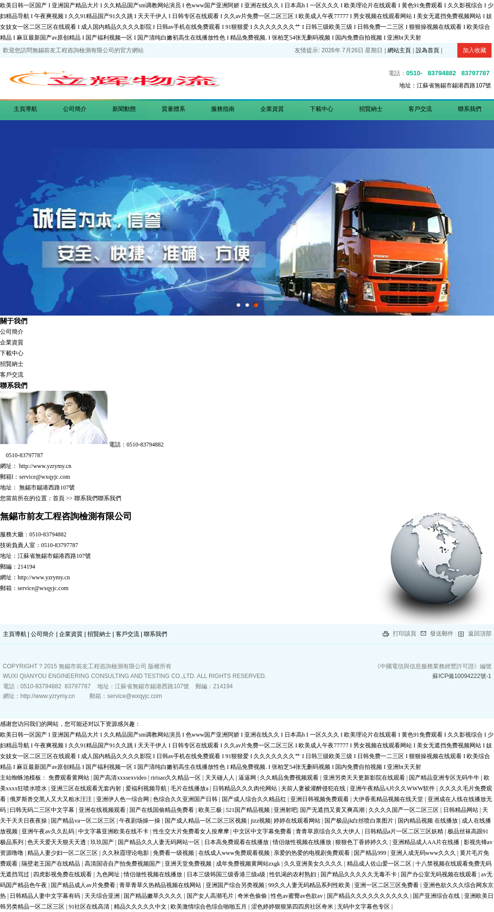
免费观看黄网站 (69, 777)
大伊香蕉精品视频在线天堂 (389, 799)
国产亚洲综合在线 (437, 895)
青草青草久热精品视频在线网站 (161, 885)
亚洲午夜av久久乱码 (48, 831)
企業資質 (272, 109)
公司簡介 (74, 109)
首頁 (59, 498)
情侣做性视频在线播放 (303, 842)
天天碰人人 (220, 777)
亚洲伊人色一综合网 (123, 799)
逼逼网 (248, 777)
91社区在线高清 (89, 906)
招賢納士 (371, 109)
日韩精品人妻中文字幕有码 (46, 895)
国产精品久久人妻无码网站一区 (159, 842)
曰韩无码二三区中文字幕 (43, 809)
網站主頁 (399, 50)
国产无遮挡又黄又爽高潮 (333, 809)
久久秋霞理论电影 (126, 852)
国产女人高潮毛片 (211, 895)
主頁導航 (25, 109)
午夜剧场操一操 (140, 820)
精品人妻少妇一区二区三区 (63, 852)
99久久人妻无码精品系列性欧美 (310, 885)
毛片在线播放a (190, 788)
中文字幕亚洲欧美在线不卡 (114, 831)
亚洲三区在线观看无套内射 (87, 788)
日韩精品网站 (461, 809)
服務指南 (223, 109)
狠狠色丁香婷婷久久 (362, 842)
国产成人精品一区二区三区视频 (206, 820)
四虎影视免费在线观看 (63, 874)
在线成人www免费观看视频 (234, 852)
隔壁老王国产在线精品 (51, 863)
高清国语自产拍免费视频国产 (123, 863)
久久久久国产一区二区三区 (404, 809)
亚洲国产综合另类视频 (236, 885)
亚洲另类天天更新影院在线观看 (365, 777)
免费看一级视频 (174, 852)
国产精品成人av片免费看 (83, 885)
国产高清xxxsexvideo (120, 777)
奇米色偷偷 (252, 895)
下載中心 (321, 109)
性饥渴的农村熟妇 (293, 874)
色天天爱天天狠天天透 (57, 842)
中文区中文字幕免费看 (263, 831)
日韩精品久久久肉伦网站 (246, 788)
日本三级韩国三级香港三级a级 (227, 874)
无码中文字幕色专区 (364, 906)
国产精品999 (370, 852)
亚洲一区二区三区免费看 (387, 885)
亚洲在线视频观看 (103, 809)
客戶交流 (420, 109)
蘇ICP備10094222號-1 (461, 676)
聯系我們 (469, 109)
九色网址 (108, 874)
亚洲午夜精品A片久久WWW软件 (393, 788)
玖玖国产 (102, 842)
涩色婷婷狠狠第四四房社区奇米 (293, 906)
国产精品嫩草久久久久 (154, 895)
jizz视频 (261, 820)
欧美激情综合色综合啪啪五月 (209, 906)
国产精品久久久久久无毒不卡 (359, 874)
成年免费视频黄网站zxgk (248, 863)
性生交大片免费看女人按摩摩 (192, 831)
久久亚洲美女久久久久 (314, 863)
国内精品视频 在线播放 (428, 820)
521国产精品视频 (248, 809)
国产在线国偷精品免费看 (162, 809)
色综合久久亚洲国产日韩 (186, 799)
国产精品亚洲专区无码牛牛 (445, 777)
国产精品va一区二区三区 (83, 820)
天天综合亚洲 (103, 895)
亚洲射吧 (285, 809)
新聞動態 (124, 109)
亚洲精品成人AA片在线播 (426, 842)
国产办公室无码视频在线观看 (439, 874)
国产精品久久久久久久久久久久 (368, 895)
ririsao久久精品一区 (176, 777)
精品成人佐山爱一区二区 (380, 863)
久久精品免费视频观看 (290, 777)
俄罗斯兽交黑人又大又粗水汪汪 (51, 799)
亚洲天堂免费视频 (189, 863)
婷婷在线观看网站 (298, 820)
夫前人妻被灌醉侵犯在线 (314, 788)
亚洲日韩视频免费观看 (320, 799)
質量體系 (173, 109)
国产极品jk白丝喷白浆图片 (359, 820)
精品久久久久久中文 (141, 906)
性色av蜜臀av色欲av (297, 895)
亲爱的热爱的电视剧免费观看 (312, 852)
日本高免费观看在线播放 (237, 842)
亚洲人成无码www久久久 (423, 852)
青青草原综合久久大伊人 (329, 831)
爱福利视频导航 (147, 788)
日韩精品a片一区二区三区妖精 (405, 831)
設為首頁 (427, 50)
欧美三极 (210, 809)
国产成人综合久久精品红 (255, 799)
